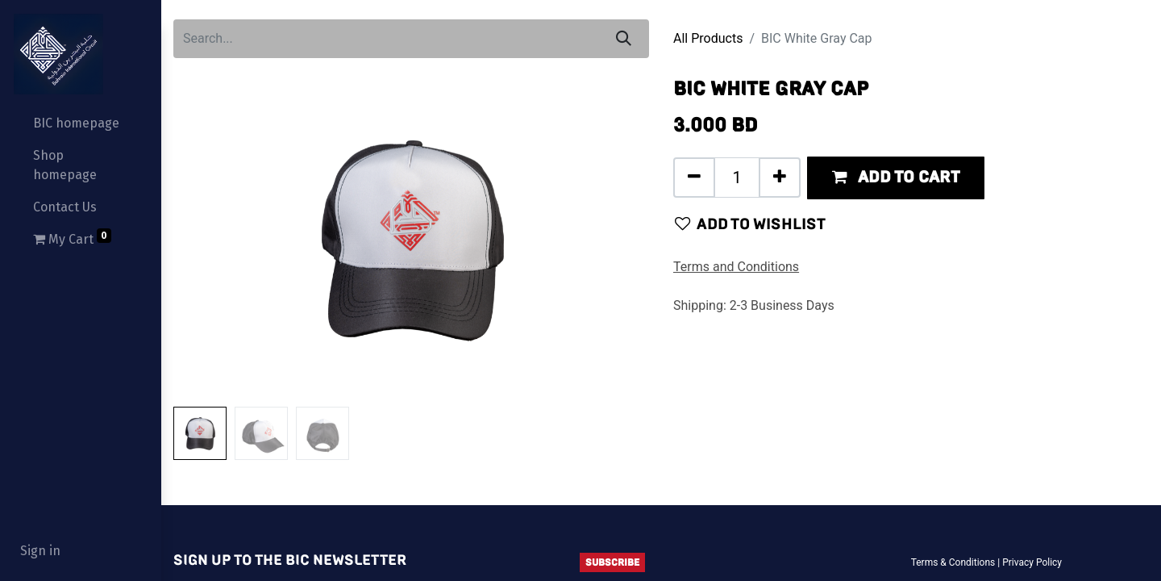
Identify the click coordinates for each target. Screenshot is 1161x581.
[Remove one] (694, 177)
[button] (895, 178)
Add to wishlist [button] (750, 224)
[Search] (623, 38)
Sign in (40, 550)
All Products (708, 38)
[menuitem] (81, 123)
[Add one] (780, 177)
